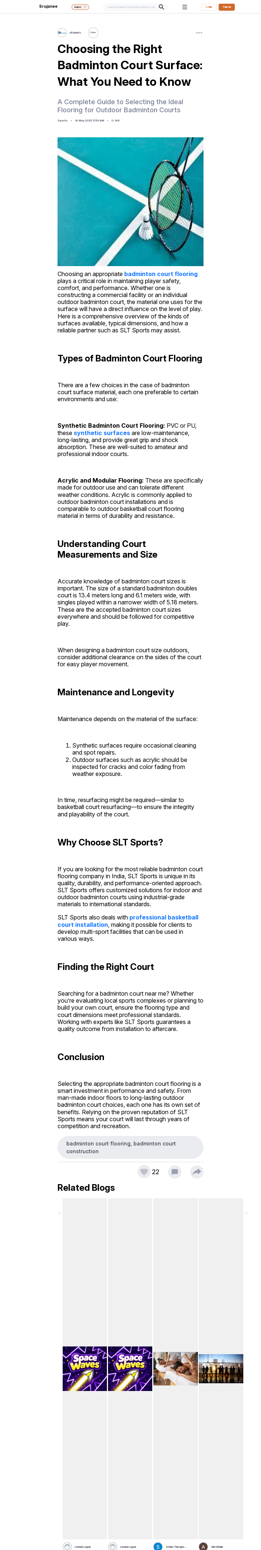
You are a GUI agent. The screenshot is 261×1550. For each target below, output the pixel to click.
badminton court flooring (161, 274)
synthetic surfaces (102, 433)
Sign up (227, 6)
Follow (95, 32)
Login (209, 6)
